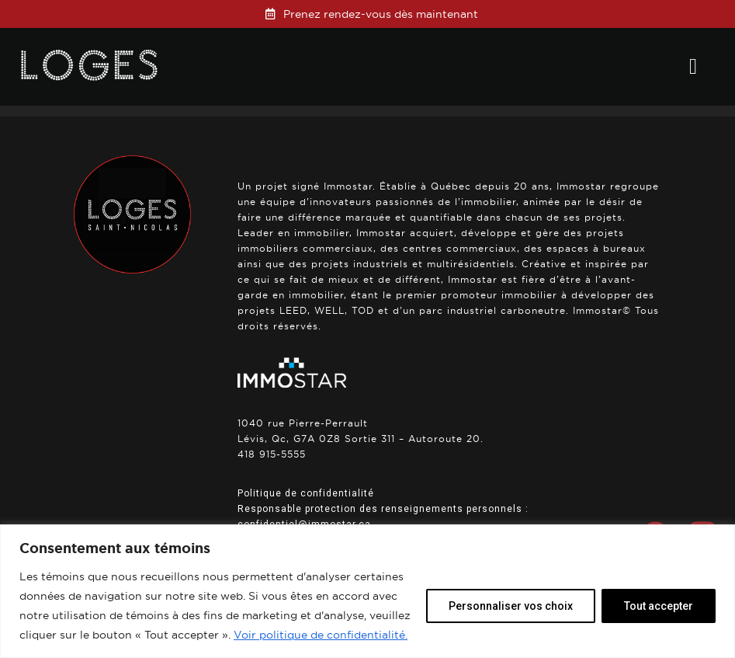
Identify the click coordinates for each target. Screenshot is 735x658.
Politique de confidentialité (305, 493)
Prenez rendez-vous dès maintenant (380, 14)
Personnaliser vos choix (511, 606)
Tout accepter (658, 606)
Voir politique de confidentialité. (320, 634)
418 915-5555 (271, 454)
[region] (367, 591)
